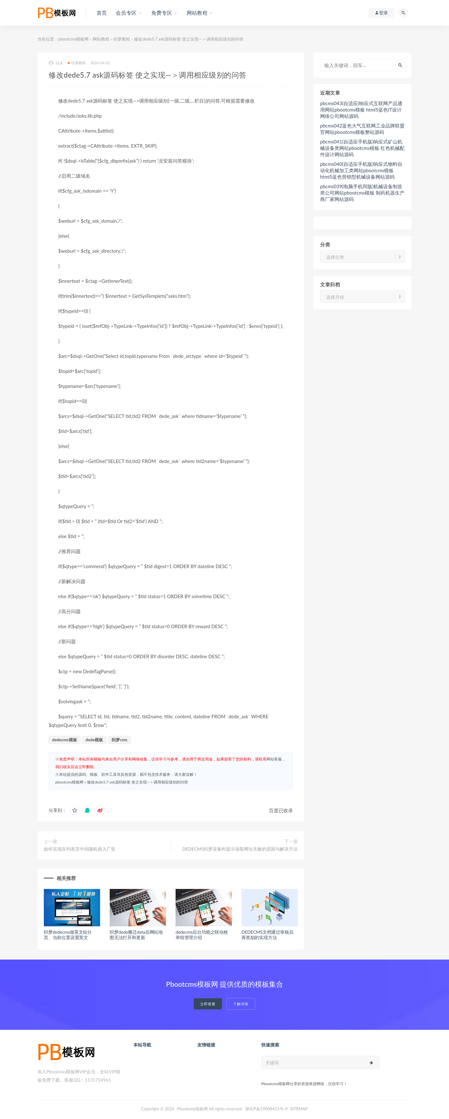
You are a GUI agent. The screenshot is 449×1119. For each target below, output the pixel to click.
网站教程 (101, 39)
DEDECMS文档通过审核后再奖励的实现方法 (267, 934)
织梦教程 (122, 39)
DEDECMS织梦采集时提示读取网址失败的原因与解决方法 (240, 849)
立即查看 (208, 1004)
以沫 (56, 63)
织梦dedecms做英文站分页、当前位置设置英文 (68, 934)
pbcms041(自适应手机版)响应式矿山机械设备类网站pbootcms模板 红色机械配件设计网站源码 (362, 148)
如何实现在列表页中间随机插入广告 (79, 849)
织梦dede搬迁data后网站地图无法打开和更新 (136, 934)
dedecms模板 (64, 739)
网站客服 (274, 759)
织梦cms (119, 739)
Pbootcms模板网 (192, 1108)
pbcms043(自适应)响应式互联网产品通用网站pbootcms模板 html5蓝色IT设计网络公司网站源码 (361, 109)
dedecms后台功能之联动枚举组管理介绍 (202, 934)
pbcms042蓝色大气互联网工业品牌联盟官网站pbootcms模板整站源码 (362, 129)
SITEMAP (299, 1108)
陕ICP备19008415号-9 (266, 1108)
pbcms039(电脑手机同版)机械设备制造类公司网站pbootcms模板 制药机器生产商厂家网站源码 (362, 192)
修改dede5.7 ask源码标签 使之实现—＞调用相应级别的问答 (137, 782)
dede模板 (94, 739)
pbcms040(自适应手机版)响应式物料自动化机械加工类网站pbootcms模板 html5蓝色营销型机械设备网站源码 (361, 170)
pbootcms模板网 (73, 39)
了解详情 (240, 1004)
